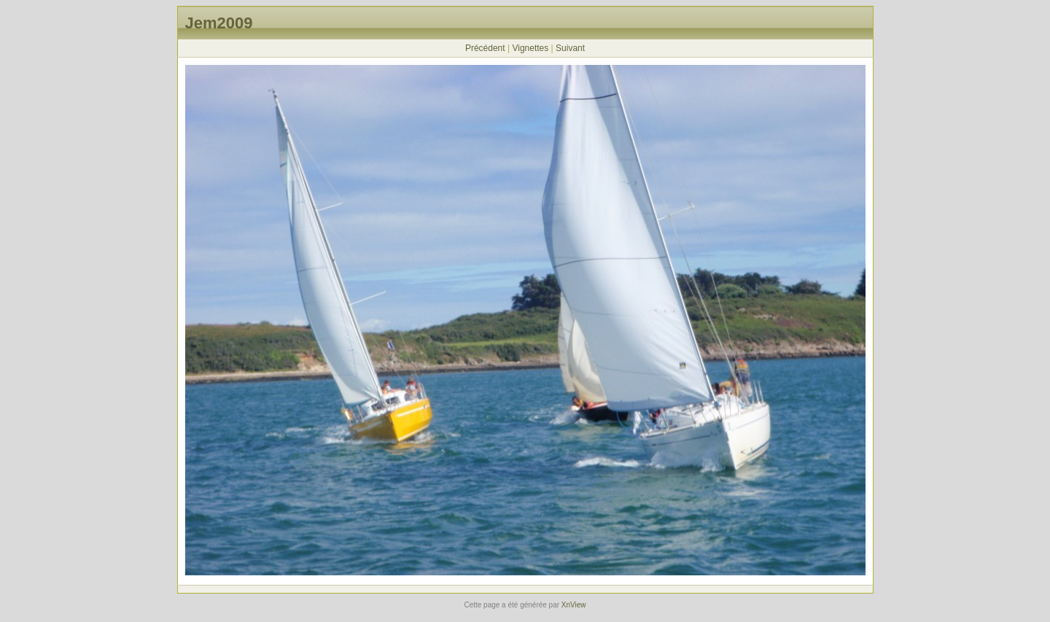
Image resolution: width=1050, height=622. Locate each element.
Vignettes (530, 48)
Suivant (570, 48)
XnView (573, 605)
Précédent (485, 48)
